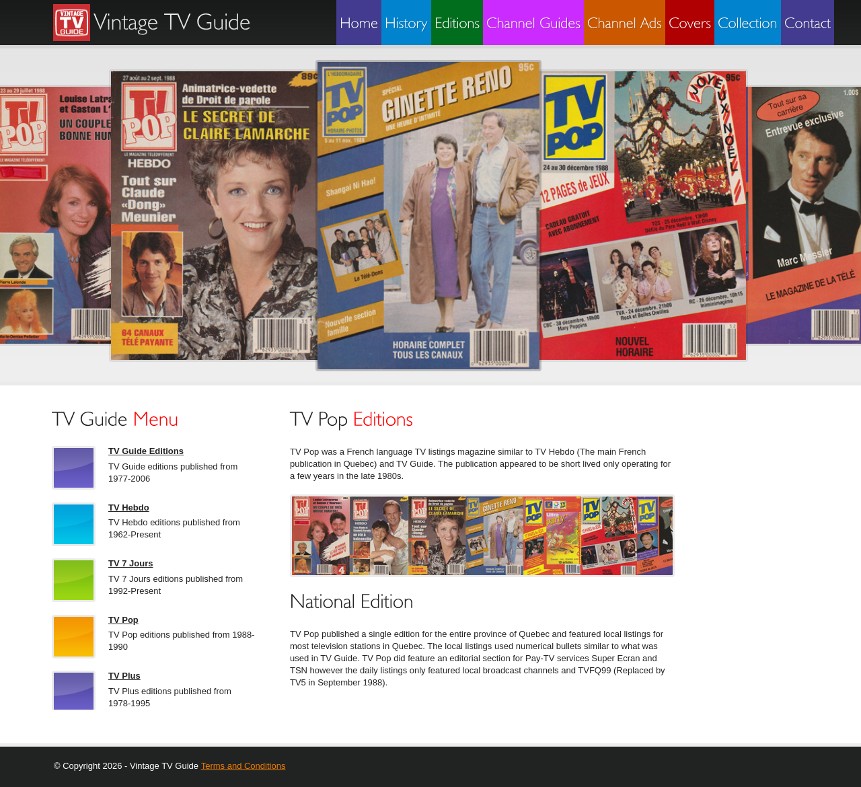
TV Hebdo (128, 507)
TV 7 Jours (130, 563)
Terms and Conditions (243, 766)
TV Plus (124, 676)
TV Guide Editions (146, 451)
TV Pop (123, 620)
